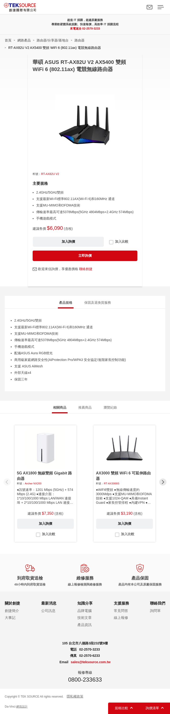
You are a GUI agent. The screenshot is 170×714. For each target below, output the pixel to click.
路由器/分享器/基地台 (53, 40)
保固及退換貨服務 (97, 302)
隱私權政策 (75, 696)
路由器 (80, 40)
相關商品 (59, 407)
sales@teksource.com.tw (90, 662)
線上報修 (121, 618)
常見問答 (121, 611)
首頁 (8, 40)
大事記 (10, 618)
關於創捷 (12, 603)
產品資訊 (84, 625)
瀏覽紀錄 (110, 407)
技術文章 (84, 618)
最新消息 (48, 603)
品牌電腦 (84, 611)
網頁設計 (22, 706)
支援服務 (121, 603)
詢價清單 (152, 708)
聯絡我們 (149, 7)
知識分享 (85, 603)
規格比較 (121, 708)
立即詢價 (85, 255)
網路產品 (24, 40)
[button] (162, 482)
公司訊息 (48, 611)
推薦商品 (85, 407)
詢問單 (155, 611)
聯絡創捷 (85, 269)
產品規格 (65, 302)
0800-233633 (85, 679)
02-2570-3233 (91, 28)
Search (138, 7)
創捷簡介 (12, 611)
